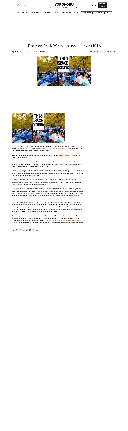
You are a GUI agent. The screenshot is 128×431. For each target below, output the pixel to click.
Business (36, 51)
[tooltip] (13, 5)
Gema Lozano (18, 51)
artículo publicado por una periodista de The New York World (63, 220)
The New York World (67, 155)
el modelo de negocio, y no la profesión (52, 148)
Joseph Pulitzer (53, 162)
